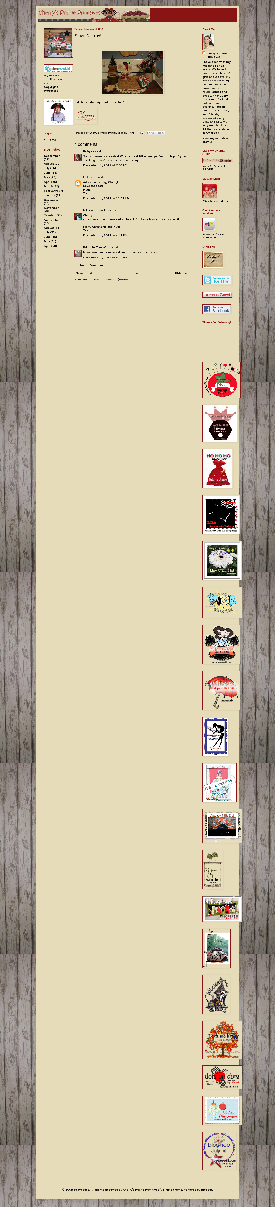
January (49, 195)
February (50, 191)
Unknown (89, 177)
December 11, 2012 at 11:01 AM (106, 198)
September (52, 156)
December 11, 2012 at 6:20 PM (105, 257)
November (51, 208)
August (49, 164)
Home (133, 273)
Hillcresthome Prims (97, 210)
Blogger (206, 1190)
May (47, 177)
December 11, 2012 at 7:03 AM (105, 165)
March (48, 186)
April (47, 182)
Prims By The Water (97, 247)
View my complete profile (215, 140)
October (50, 215)
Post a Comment (91, 265)
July (46, 168)
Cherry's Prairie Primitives (105, 132)
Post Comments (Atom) (111, 279)
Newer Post (83, 273)
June (47, 173)
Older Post (182, 273)
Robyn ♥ (88, 151)
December (51, 200)
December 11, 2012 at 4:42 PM (105, 235)
